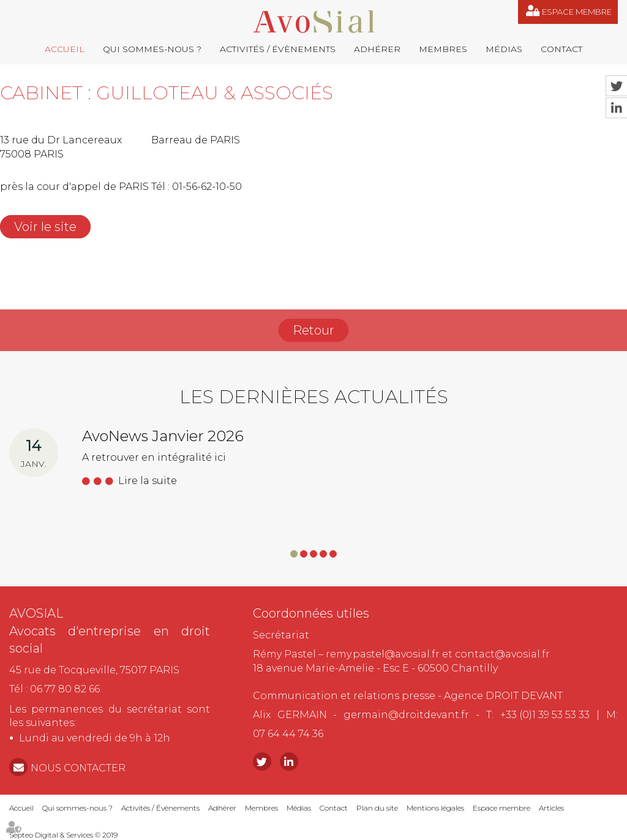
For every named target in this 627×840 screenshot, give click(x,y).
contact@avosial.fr (502, 654)
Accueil (64, 49)
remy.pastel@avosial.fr (383, 654)
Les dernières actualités (313, 396)
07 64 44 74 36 (288, 734)
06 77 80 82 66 (65, 689)
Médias (504, 49)
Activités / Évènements (278, 49)
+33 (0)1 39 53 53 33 (545, 715)
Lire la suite (147, 480)
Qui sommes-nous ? (152, 49)
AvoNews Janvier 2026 (163, 436)
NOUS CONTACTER (78, 768)
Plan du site (377, 807)
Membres (443, 49)
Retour (313, 330)
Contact (561, 49)
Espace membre (577, 12)
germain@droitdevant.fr (406, 715)
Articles (551, 807)
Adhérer (377, 49)
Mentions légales (435, 807)
